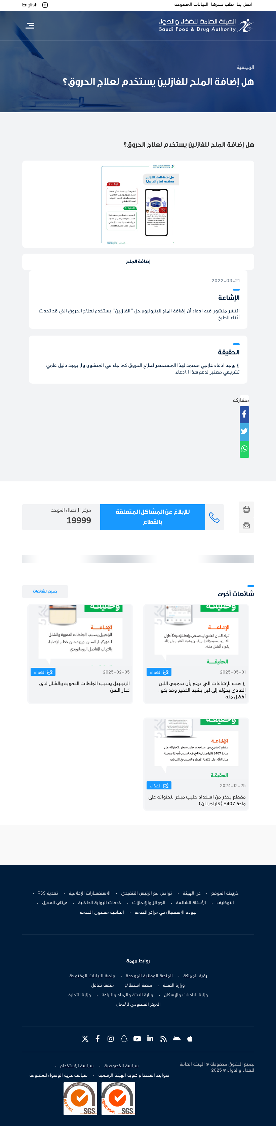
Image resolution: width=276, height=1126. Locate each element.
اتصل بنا (244, 5)
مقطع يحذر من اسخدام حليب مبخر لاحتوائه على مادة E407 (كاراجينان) (197, 800)
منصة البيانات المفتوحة (92, 976)
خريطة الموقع (225, 894)
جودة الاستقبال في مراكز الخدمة (165, 913)
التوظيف (225, 903)
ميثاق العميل (55, 903)
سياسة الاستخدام (77, 1066)
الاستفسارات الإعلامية (90, 894)
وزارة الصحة (174, 986)
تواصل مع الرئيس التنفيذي (146, 894)
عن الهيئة (192, 894)
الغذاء (156, 673)
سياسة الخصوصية (121, 1066)
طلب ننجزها (222, 5)
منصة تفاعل (102, 986)
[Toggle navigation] (30, 25)
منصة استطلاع (138, 986)
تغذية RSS (48, 894)
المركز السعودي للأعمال (138, 1005)
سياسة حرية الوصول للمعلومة (58, 1076)
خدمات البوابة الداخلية (100, 903)
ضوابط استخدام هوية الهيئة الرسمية (133, 1076)
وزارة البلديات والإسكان (186, 995)
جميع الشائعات (45, 591)
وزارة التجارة (79, 995)
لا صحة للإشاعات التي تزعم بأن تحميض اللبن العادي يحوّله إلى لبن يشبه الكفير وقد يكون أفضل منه (201, 690)
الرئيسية (245, 67)
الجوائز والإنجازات (148, 903)
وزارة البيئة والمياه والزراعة (127, 995)
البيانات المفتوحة (191, 5)
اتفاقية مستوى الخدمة (102, 913)
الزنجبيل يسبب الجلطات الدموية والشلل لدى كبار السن (84, 687)
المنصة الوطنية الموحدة (149, 976)
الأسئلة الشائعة (191, 903)
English (30, 5)
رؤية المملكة (195, 976)
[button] (45, 5)
